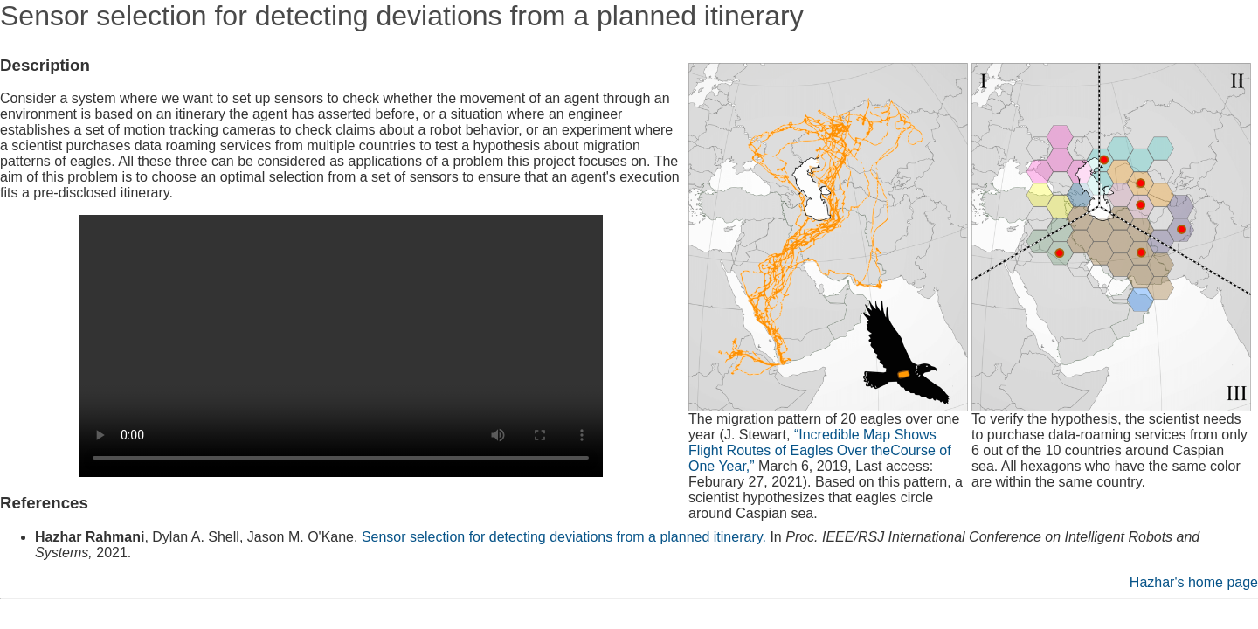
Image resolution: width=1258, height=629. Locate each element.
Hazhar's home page (1194, 582)
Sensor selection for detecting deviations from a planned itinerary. (564, 536)
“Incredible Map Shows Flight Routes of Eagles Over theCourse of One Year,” (819, 450)
